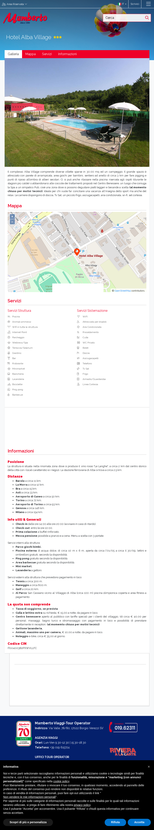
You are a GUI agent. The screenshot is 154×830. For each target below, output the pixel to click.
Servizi (47, 54)
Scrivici (135, 3)
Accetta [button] (139, 822)
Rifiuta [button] (115, 822)
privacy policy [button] (82, 805)
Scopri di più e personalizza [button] (28, 822)
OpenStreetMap (122, 290)
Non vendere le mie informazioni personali (29, 797)
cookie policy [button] (61, 781)
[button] (121, 4)
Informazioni (67, 54)
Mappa (30, 54)
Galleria (13, 54)
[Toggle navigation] (148, 4)
